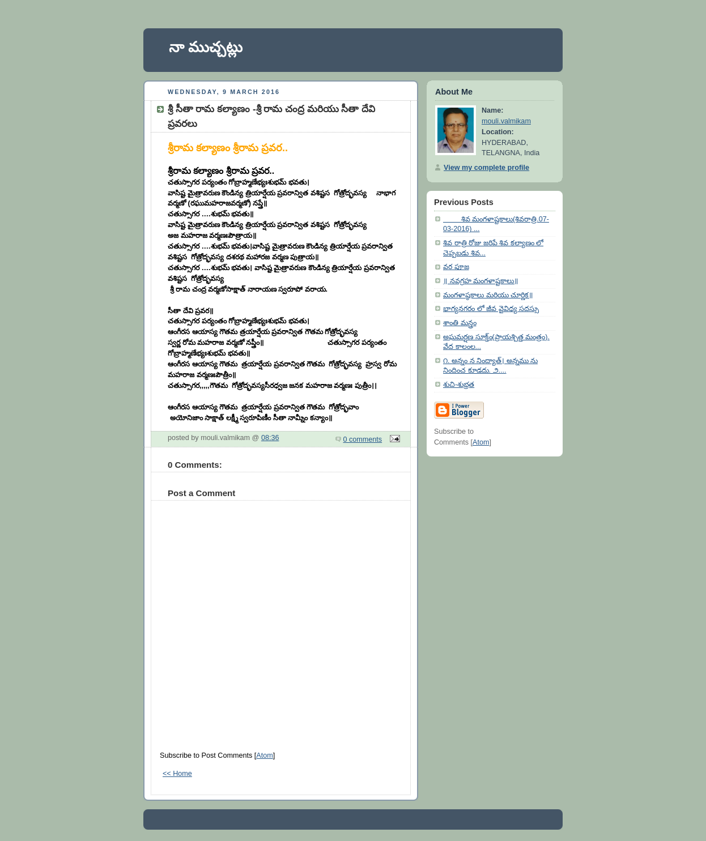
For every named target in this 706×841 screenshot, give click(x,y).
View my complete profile (486, 168)
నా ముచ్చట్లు (206, 47)
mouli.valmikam (506, 121)
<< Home (177, 774)
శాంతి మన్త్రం (460, 323)
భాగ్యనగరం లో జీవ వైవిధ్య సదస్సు (491, 309)
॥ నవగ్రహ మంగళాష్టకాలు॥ (480, 281)
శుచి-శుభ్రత (458, 385)
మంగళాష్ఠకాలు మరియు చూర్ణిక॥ (488, 295)
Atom (264, 755)
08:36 (270, 438)
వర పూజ (456, 267)
